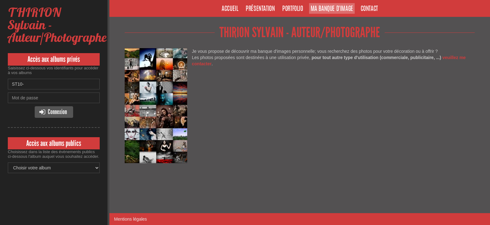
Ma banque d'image (332, 9)
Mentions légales (130, 219)
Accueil (230, 9)
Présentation (260, 9)
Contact (369, 9)
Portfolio (292, 9)
